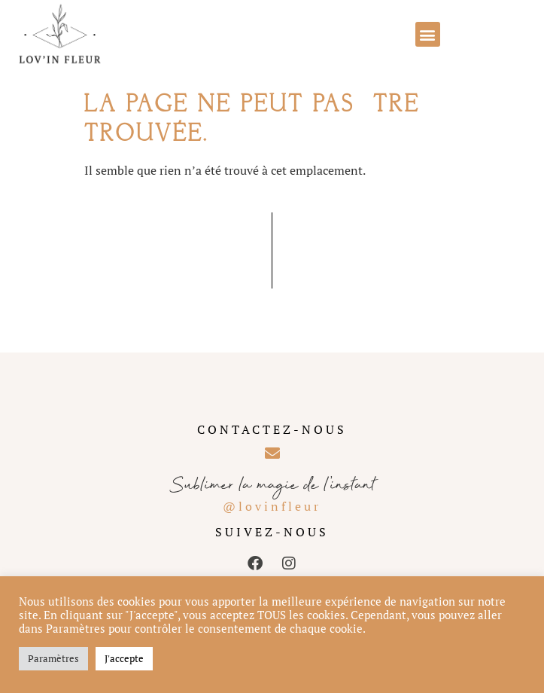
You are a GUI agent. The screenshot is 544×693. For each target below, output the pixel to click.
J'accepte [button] (124, 658)
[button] (427, 34)
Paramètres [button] (53, 658)
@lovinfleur (272, 506)
